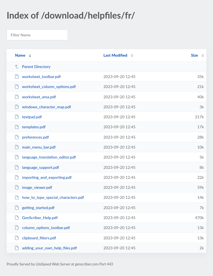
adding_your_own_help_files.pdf (45, 247)
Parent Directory (32, 66)
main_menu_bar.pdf (34, 147)
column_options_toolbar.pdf (42, 227)
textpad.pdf (28, 116)
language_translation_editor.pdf (45, 157)
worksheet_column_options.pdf (45, 86)
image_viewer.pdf (33, 187)
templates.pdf (29, 126)
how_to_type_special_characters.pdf (49, 197)
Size (194, 55)
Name (20, 55)
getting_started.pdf (34, 207)
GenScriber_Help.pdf (36, 217)
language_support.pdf (36, 167)
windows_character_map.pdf (42, 106)
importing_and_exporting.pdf (43, 177)
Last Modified (115, 55)
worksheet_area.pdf (35, 96)
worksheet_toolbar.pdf (37, 76)
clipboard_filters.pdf (35, 237)
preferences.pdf (31, 137)
